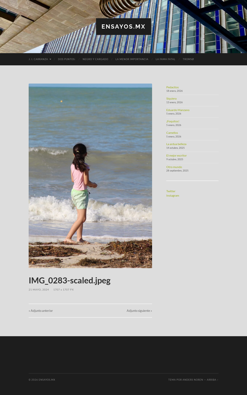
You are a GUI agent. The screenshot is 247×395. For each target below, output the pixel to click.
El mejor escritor (176, 155)
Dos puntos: (66, 59)
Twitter (170, 191)
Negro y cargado (95, 59)
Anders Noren (193, 379)
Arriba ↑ (212, 379)
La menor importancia (132, 59)
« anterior (41, 311)
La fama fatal (165, 59)
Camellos (172, 132)
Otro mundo (174, 167)
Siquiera (171, 98)
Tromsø (188, 59)
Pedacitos (172, 87)
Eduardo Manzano (177, 110)
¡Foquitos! (172, 121)
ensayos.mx (124, 26)
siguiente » (139, 311)
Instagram (172, 195)
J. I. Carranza (38, 59)
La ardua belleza (176, 144)
